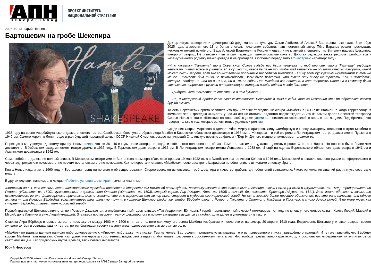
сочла (88, 144)
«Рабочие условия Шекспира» (87, 181)
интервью (303, 58)
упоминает (263, 118)
